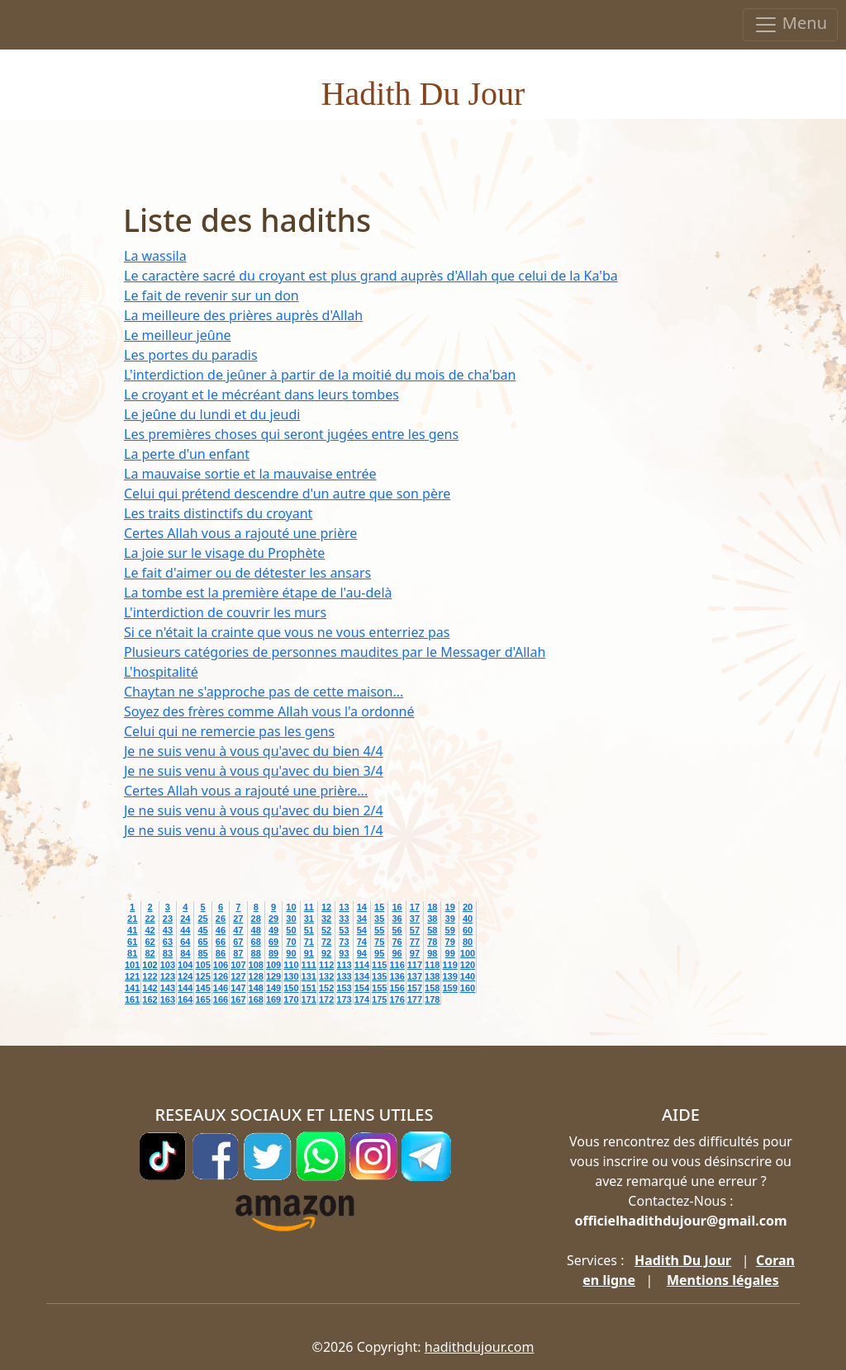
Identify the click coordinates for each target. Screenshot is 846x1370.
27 (238, 919)
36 (397, 919)
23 (168, 919)
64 (185, 942)
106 (220, 965)
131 (309, 976)
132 (326, 976)
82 (149, 953)
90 (291, 953)
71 (309, 942)
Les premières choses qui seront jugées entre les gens (291, 434)
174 (361, 999)
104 (185, 965)
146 (220, 988)
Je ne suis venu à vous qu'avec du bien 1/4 (253, 830)
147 (238, 988)
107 (238, 965)
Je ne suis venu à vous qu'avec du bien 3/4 (253, 771)
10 (291, 907)
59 (450, 930)
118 (432, 965)
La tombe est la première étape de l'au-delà (258, 592)
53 (344, 930)
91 (309, 953)
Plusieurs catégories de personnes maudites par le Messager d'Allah (334, 652)
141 (132, 988)
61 (132, 942)
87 (238, 953)
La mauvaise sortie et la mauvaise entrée (250, 474)
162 (149, 999)
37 (415, 919)
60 (468, 930)
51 (309, 930)
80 (468, 942)
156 (396, 988)
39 (450, 919)
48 (256, 930)
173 (343, 999)
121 (132, 976)
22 (149, 919)
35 (379, 919)
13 (344, 907)
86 (221, 953)
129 (273, 976)
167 (238, 999)
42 (149, 930)
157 (414, 988)
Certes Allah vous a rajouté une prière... (246, 791)
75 (379, 942)
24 (185, 919)
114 (361, 965)
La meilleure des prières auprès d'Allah (243, 315)
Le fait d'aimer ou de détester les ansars (247, 573)
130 (290, 976)
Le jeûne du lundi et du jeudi (212, 414)
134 (361, 976)
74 (362, 942)
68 (256, 942)
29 (273, 919)
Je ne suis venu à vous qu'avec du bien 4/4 (253, 751)
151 (309, 988)
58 (432, 930)
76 (397, 942)
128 (256, 976)
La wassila (155, 256)
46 (221, 930)
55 (379, 930)
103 (167, 965)
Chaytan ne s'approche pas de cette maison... (263, 692)
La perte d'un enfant (187, 454)
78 (432, 942)
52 (326, 930)
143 (167, 988)
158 (432, 988)
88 (256, 953)
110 (290, 965)
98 (432, 953)
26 (221, 919)
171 (309, 999)
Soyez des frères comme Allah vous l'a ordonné (269, 711)
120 (467, 965)
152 (326, 988)
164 (185, 999)
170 (290, 999)
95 (379, 953)
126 (220, 976)
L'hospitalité (161, 672)
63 (168, 942)
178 (432, 999)
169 (273, 999)
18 (432, 907)
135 (379, 976)
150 (290, 988)
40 (468, 919)
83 (168, 953)
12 (326, 907)
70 (291, 942)
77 (415, 942)
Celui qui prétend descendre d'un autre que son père (287, 493)
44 (185, 930)
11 (309, 907)
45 (202, 930)
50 (291, 930)
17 (415, 907)
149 (273, 988)
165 (202, 999)
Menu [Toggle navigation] (790, 24)
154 (361, 988)
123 (167, 976)
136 (396, 976)
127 (238, 976)
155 (379, 988)
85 (202, 953)
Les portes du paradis (191, 355)
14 (362, 907)
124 (185, 976)
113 (343, 965)
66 (221, 942)
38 (432, 919)
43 (168, 930)
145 (202, 988)
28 (256, 919)
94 (362, 953)
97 (415, 953)
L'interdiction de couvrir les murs (225, 612)
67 (238, 942)
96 (397, 953)
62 (149, 942)
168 (256, 999)
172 (326, 999)
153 (343, 988)
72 (326, 942)
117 (414, 965)
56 (397, 930)
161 (132, 999)
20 (468, 907)
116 (396, 965)
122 (149, 976)
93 (344, 953)
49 (273, 930)
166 (220, 999)
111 (309, 965)
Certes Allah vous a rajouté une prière (240, 533)
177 (414, 999)
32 (326, 919)
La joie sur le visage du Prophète (224, 553)
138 (432, 976)
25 (202, 919)
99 (450, 953)
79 (450, 942)
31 (309, 919)
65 (202, 942)
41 (132, 930)
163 (167, 999)
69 (273, 942)
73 (344, 942)
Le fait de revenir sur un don (211, 295)
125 (202, 976)
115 (379, 965)
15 (379, 907)
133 (343, 976)
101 (132, 965)
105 (202, 965)
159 (449, 988)
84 (185, 953)
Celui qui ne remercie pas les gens (229, 731)
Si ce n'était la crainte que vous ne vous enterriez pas (286, 632)
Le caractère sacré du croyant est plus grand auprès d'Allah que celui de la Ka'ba (371, 276)
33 (344, 919)
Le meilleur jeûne (177, 335)
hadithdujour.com (480, 1347)
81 (132, 953)
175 (379, 999)
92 (326, 953)
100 (467, 953)
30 (291, 919)
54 (362, 930)
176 (396, 999)
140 (467, 976)
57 (415, 930)
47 (238, 930)
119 (449, 965)
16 (397, 907)
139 (449, 976)
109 (273, 965)
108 (256, 965)
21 (132, 919)
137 (414, 976)
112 (326, 965)
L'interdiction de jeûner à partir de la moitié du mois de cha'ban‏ (320, 375)
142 (149, 988)
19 (450, 907)
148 (256, 988)
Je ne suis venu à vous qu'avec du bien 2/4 (253, 810)
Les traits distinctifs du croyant (218, 513)
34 (362, 919)
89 (273, 953)
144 (185, 988)
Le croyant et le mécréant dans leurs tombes (261, 394)
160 (467, 988)
